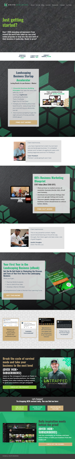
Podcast (62, 5)
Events (38, 5)
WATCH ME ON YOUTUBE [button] (55, 409)
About (32, 5)
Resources (55, 5)
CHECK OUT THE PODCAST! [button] (19, 388)
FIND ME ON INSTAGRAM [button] (20, 409)
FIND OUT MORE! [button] (23, 123)
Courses (48, 5)
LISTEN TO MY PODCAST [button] (37, 409)
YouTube (69, 5)
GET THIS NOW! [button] (13, 296)
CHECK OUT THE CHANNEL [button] (55, 445)
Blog (42, 5)
